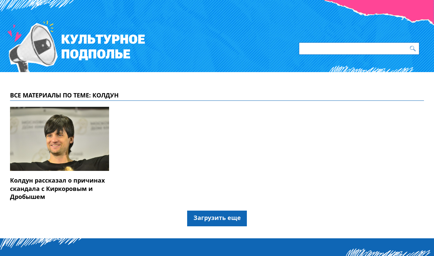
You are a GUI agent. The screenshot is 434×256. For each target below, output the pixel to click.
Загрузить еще (217, 218)
